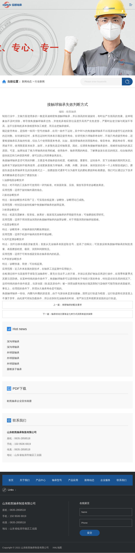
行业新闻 (40, 81)
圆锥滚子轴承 (14, 369)
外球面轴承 (13, 352)
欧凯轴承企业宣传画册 (19, 401)
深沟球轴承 (13, 341)
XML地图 (57, 547)
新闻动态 (27, 81)
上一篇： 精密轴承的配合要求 (67, 305)
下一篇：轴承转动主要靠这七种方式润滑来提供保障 (67, 314)
